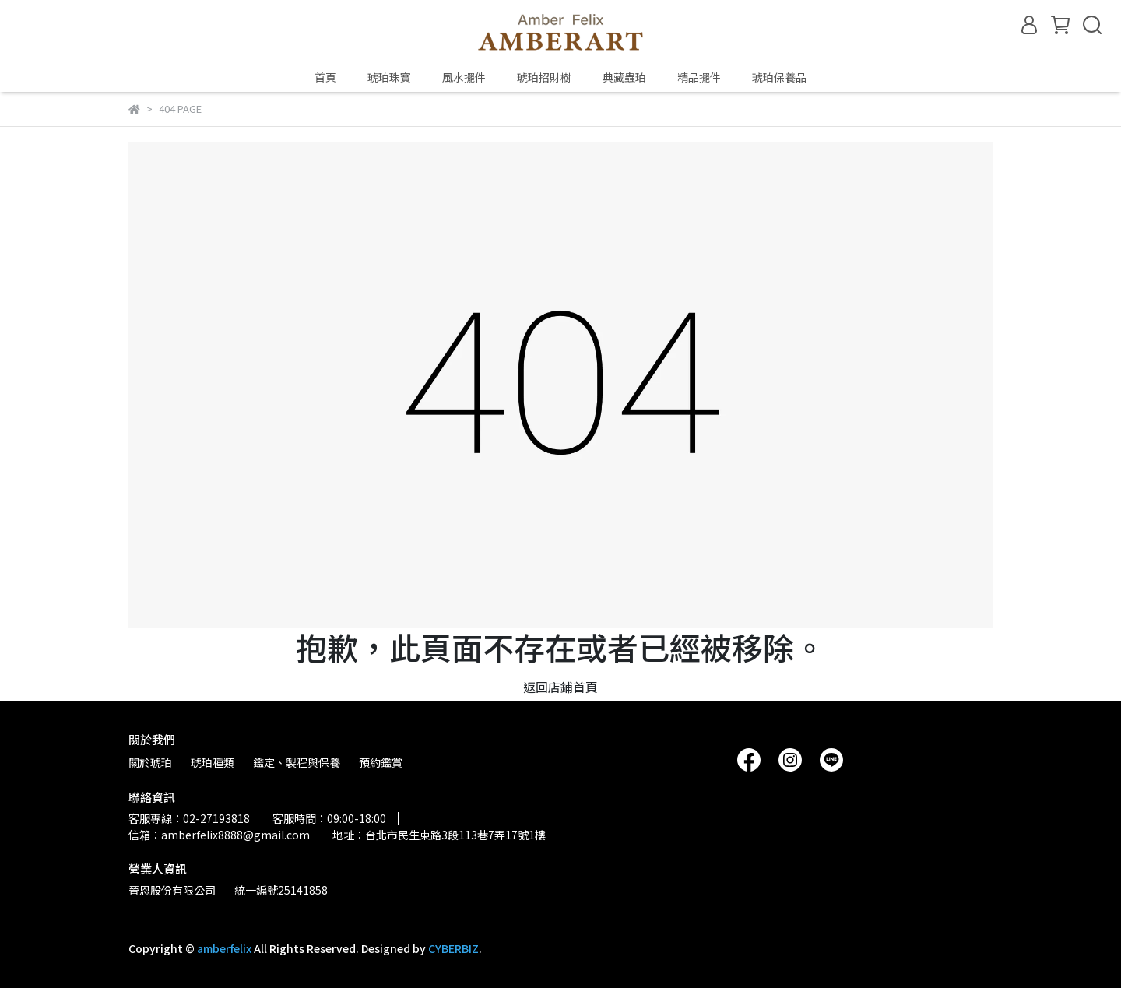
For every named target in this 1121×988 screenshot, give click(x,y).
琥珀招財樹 (544, 77)
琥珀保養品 (779, 77)
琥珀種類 (212, 762)
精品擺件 (699, 77)
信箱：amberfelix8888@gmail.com (219, 834)
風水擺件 (464, 77)
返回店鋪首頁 (560, 686)
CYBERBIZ (453, 948)
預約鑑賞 (380, 762)
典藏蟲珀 (624, 77)
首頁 (325, 77)
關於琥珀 (150, 762)
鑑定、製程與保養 (296, 762)
